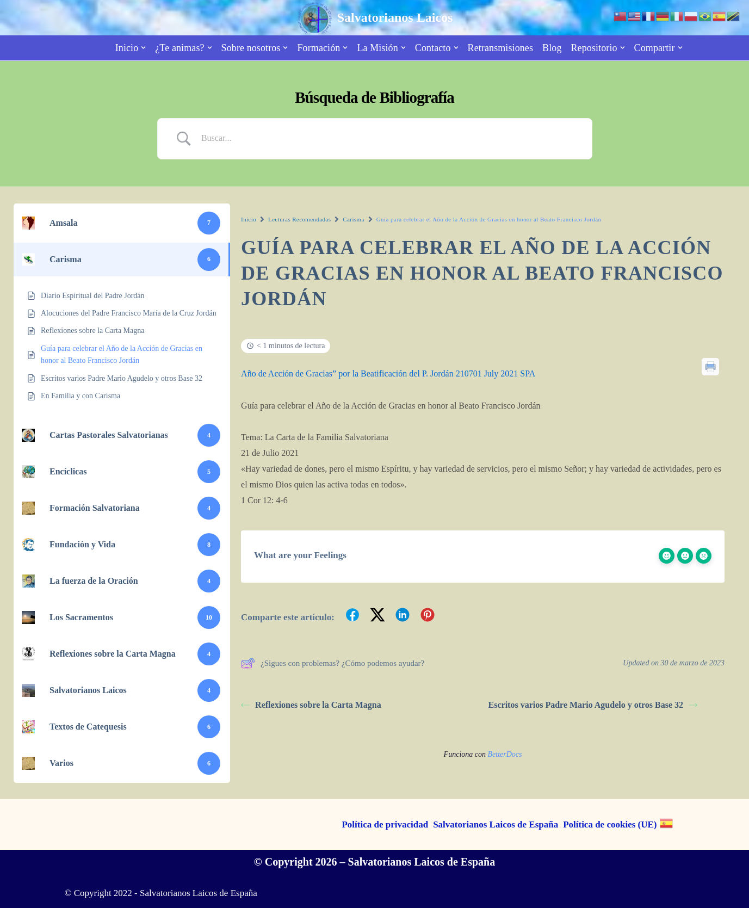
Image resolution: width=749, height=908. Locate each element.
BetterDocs (504, 754)
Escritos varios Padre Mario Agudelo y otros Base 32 (593, 704)
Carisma (353, 219)
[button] (143, 47)
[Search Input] (388, 138)
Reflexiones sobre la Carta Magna (311, 704)
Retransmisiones (501, 47)
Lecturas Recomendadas (299, 219)
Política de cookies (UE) (610, 824)
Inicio (248, 219)
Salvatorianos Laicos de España (495, 824)
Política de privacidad (385, 824)
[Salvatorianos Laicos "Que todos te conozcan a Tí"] (374, 17)
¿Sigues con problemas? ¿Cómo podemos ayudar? (332, 663)
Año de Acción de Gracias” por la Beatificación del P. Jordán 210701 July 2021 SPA (388, 373)
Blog (551, 47)
